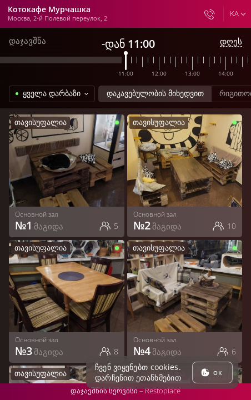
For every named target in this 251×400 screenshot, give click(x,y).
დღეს (231, 41)
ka (234, 13)
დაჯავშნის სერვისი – (125, 391)
